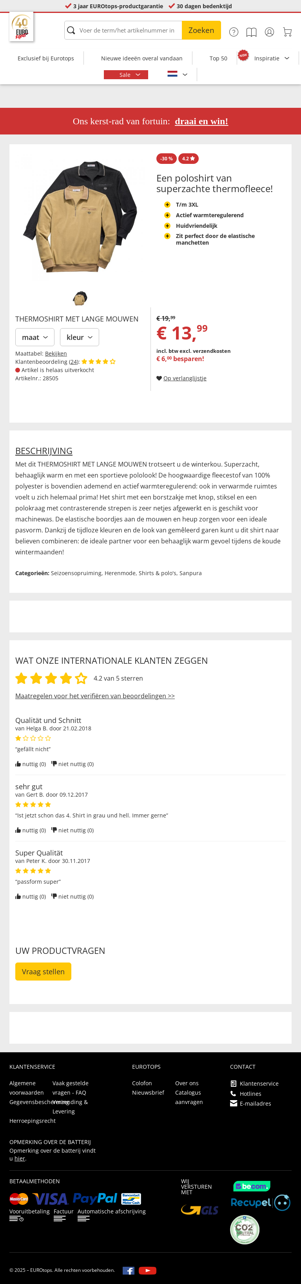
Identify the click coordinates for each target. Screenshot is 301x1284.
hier (20, 1158)
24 (74, 361)
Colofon (142, 1083)
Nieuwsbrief (148, 1092)
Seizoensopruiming (76, 573)
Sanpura (191, 573)
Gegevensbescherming (39, 1102)
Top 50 (218, 58)
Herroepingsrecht (32, 1120)
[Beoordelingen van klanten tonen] (99, 361)
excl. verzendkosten (205, 350)
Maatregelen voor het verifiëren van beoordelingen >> (95, 696)
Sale (126, 74)
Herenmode (120, 573)
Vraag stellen (43, 971)
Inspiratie (267, 58)
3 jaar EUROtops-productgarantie (118, 6)
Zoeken (201, 30)
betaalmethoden (34, 1181)
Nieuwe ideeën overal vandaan (142, 58)
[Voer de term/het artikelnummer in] (142, 30)
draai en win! (201, 121)
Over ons (187, 1083)
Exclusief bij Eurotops (46, 58)
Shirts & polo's (157, 573)
